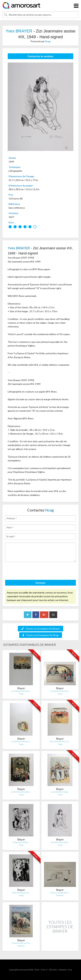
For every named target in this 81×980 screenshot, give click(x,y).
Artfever (60, 895)
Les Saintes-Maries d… (21, 691)
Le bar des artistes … (21, 842)
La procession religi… (60, 791)
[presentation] (31, 571)
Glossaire (62, 969)
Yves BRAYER (19, 31)
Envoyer (41, 582)
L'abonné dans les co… (21, 892)
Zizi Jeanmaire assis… (60, 842)
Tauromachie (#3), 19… (60, 741)
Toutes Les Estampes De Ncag (41, 635)
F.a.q (70, 969)
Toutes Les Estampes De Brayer (40, 628)
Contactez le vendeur (40, 56)
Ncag (48, 41)
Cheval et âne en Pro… (21, 943)
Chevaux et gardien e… (60, 892)
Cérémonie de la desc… (21, 791)
